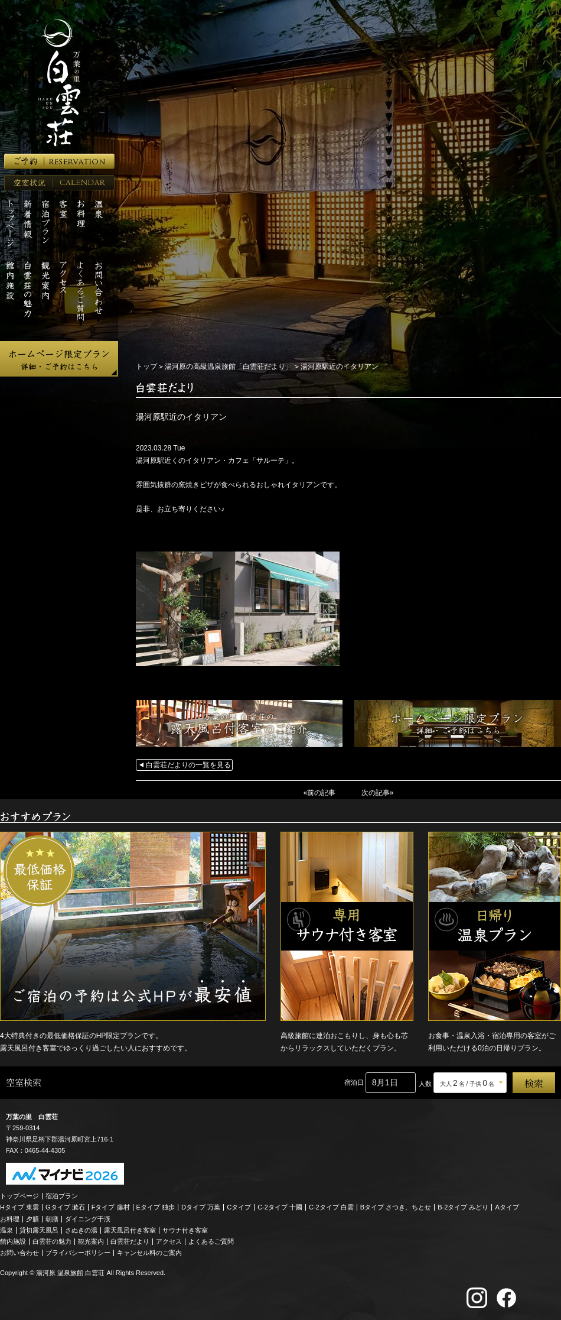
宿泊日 (354, 1082)
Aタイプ (507, 1207)
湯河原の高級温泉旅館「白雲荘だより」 (228, 366)
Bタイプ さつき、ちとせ (395, 1207)
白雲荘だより (129, 1241)
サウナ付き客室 (185, 1230)
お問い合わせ (19, 1252)
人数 (425, 1083)
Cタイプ (239, 1207)
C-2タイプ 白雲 (331, 1207)
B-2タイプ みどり (463, 1207)
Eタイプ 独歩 (155, 1207)
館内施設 (13, 1241)
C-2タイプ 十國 (279, 1207)
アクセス (169, 1241)
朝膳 (51, 1218)
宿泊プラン (61, 1195)
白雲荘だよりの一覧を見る (188, 765)
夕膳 (32, 1218)
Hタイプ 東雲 (19, 1207)
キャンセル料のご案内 (149, 1252)
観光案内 (91, 1241)
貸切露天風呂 (38, 1230)
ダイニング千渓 (87, 1218)
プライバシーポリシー (77, 1252)
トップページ (19, 1195)
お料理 (9, 1218)
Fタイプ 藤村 (111, 1207)
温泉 (6, 1230)
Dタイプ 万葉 (200, 1207)
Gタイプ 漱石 (65, 1207)
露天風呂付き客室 (130, 1230)
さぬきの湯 (81, 1230)
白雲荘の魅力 (51, 1241)
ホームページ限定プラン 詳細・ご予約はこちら (59, 359)
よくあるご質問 (211, 1241)
